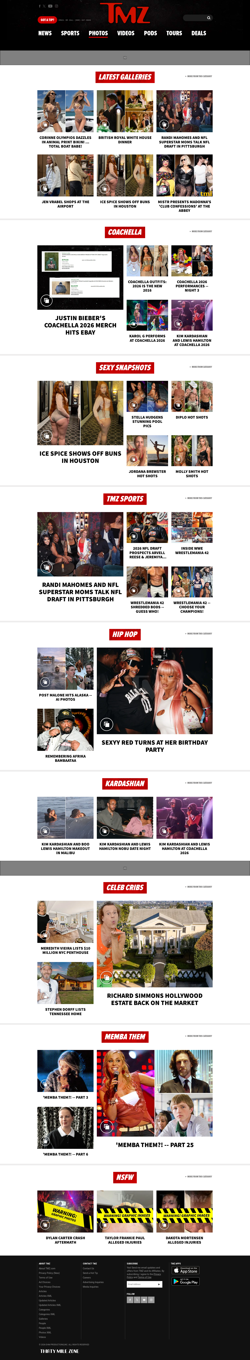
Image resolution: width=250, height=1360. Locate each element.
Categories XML (47, 1314)
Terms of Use (45, 1277)
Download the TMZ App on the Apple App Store (186, 1270)
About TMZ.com (47, 1268)
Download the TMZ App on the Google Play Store (186, 1281)
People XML (45, 1328)
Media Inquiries (90, 1286)
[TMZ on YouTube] (144, 1300)
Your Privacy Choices (49, 1286)
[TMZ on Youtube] (50, 6)
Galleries (43, 1319)
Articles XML (45, 1296)
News (45, 33)
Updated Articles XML (50, 1305)
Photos (98, 33)
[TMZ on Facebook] (39, 6)
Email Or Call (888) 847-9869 (75, 20)
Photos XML (45, 1332)
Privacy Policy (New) (49, 1273)
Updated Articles (47, 1300)
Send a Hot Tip (90, 1273)
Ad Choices (44, 1282)
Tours (174, 33)
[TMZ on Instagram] (56, 6)
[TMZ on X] (44, 6)
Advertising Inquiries (93, 1282)
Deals (199, 33)
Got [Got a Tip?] (47, 20)
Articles (43, 1291)
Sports (70, 33)
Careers (87, 1277)
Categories (44, 1309)
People (42, 1323)
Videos (125, 33)
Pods (150, 33)
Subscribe (159, 1284)
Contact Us (88, 1268)
